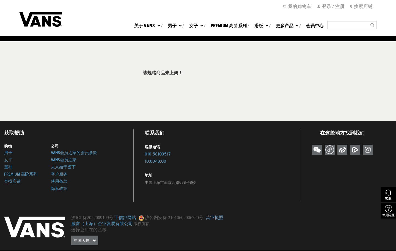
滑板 (261, 26)
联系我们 (154, 133)
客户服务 (59, 174)
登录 (326, 6)
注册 (340, 6)
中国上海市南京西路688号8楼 (170, 182)
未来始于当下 (63, 167)
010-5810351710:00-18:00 (157, 157)
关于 (147, 26)
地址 (148, 175)
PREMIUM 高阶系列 (229, 26)
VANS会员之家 (63, 159)
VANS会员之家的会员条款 (74, 152)
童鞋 (8, 167)
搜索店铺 (363, 6)
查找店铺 (12, 181)
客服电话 (152, 146)
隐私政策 (59, 188)
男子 (175, 26)
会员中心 (315, 26)
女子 (196, 26)
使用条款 (59, 181)
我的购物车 (299, 6)
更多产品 (287, 26)
